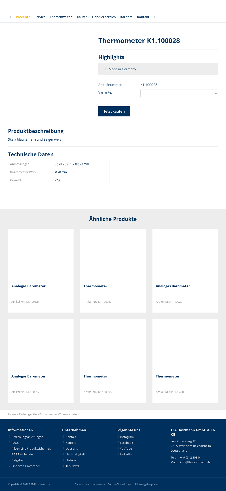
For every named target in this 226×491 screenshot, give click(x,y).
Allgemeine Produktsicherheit (31, 448)
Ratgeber (18, 460)
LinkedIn (126, 454)
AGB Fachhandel (22, 454)
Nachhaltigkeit (75, 454)
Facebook (126, 443)
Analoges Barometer (28, 286)
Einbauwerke (48, 414)
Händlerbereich (109, 17)
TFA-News (72, 466)
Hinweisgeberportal (146, 484)
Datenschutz (82, 484)
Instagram (127, 437)
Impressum (98, 484)
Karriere (132, 17)
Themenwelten (63, 17)
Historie (71, 460)
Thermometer (95, 286)
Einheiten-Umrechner (26, 466)
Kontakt (150, 17)
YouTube (126, 448)
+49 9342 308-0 (190, 458)
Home (12, 414)
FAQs (15, 443)
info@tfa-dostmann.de (195, 462)
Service (41, 17)
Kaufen (86, 17)
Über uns (72, 448)
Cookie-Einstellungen (120, 484)
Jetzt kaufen (114, 111)
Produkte (23, 17)
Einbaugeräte (28, 414)
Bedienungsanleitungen (27, 437)
